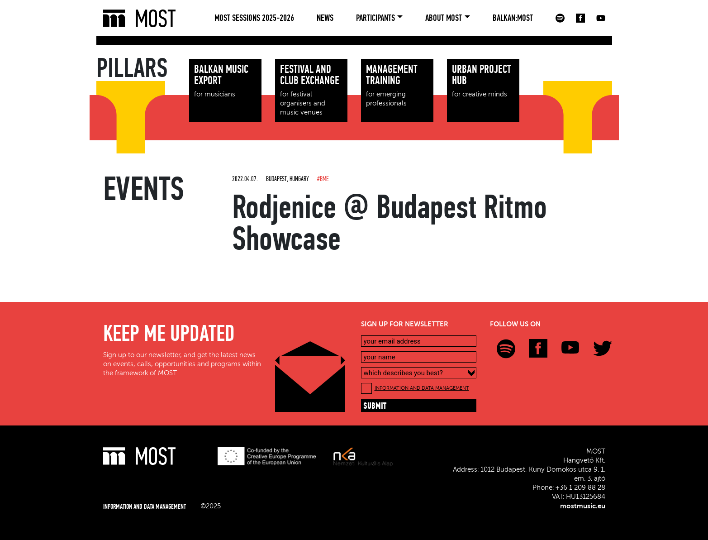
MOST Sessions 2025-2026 (254, 18)
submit (374, 406)
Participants (375, 18)
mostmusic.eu (582, 506)
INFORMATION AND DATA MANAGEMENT (422, 388)
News (325, 18)
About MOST (443, 18)
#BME (322, 179)
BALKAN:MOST (513, 18)
